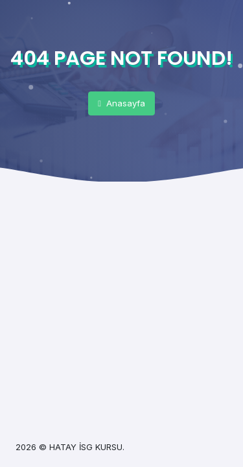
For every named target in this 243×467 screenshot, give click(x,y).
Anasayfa (121, 103)
